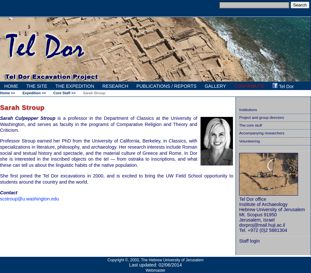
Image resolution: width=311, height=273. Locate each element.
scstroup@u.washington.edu (29, 198)
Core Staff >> (64, 93)
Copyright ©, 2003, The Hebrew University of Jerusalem (156, 260)
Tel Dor (283, 86)
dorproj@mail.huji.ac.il (262, 225)
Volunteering (249, 141)
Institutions (248, 110)
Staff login (249, 241)
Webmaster (155, 270)
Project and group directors (261, 117)
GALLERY (215, 86)
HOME (11, 86)
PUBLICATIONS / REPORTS (166, 86)
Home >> (7, 93)
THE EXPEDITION (74, 86)
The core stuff (250, 125)
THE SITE (36, 86)
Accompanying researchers (261, 133)
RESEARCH (115, 86)
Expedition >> (34, 93)
